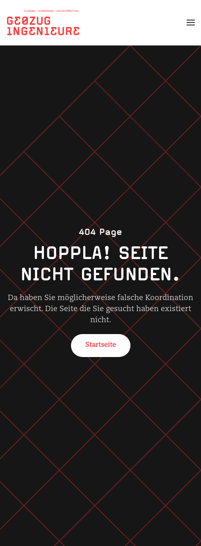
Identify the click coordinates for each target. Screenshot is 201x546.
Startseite (100, 345)
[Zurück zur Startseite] (43, 22)
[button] (191, 22)
